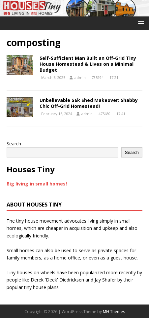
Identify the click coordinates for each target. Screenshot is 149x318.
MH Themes (114, 311)
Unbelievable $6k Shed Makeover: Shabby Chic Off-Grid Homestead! (89, 103)
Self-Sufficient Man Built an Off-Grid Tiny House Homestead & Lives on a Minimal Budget (88, 64)
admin (80, 77)
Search (14, 143)
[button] (140, 23)
